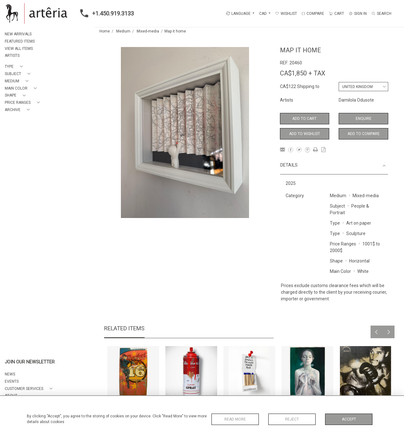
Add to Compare (364, 134)
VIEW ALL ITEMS (19, 48)
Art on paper (358, 223)
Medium (123, 31)
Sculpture (355, 233)
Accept (349, 419)
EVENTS (12, 381)
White (363, 271)
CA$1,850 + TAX (302, 73)
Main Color (340, 271)
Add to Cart (304, 118)
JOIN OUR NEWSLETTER (30, 362)
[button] (15, 66)
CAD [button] (263, 13)
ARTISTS (12, 55)
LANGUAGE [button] (238, 13)
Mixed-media (148, 31)
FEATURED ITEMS (20, 41)
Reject (292, 419)
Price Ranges (343, 243)
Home (104, 31)
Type (335, 223)
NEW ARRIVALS (18, 34)
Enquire (363, 118)
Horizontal (359, 260)
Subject (337, 206)
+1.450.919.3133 (105, 13)
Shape (336, 260)
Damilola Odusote (356, 100)
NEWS (10, 374)
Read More (235, 419)
